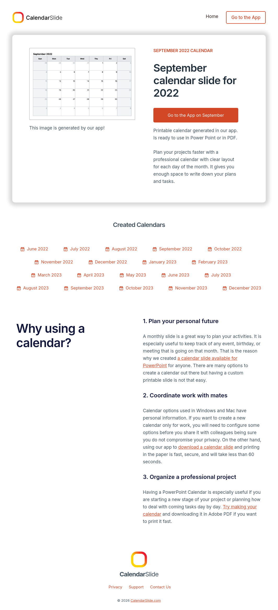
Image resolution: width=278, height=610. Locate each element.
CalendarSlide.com (146, 600)
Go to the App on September (196, 115)
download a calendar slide (205, 447)
